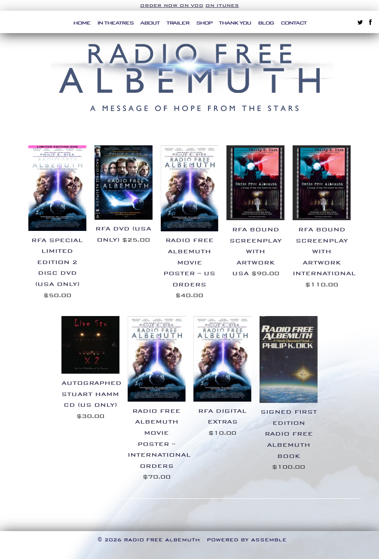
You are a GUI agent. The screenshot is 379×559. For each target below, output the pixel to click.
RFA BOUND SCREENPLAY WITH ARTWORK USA (255, 251)
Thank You (235, 23)
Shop (204, 23)
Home (81, 23)
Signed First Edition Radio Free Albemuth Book (288, 433)
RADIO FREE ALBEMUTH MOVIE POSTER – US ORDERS (189, 262)
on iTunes (222, 5)
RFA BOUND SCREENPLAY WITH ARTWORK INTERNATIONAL (324, 251)
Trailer (177, 23)
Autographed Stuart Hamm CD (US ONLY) (91, 393)
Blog (266, 23)
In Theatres (115, 23)
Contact (293, 23)
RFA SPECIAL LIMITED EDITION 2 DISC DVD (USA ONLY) (57, 262)
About (149, 23)
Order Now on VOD (171, 5)
